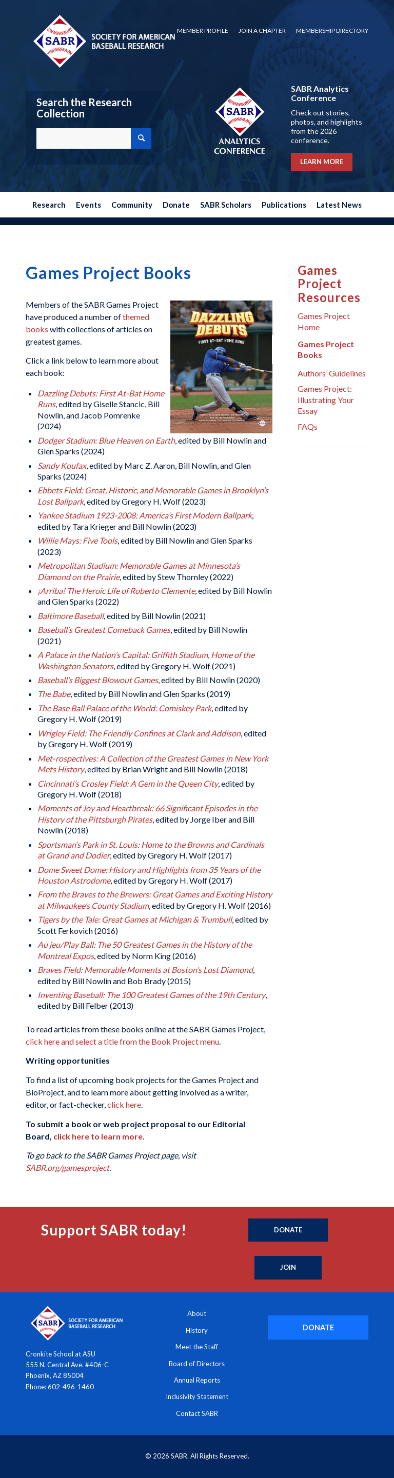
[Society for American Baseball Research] (103, 41)
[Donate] (288, 1230)
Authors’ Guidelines (332, 373)
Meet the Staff (196, 1347)
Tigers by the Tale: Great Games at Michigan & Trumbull (134, 919)
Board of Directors (197, 1364)
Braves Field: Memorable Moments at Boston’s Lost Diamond (145, 969)
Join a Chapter (262, 30)
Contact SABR (197, 1413)
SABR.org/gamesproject (67, 1167)
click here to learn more (98, 1136)
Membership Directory (332, 30)
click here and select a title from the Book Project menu (122, 1041)
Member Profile (202, 30)
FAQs (308, 426)
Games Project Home (324, 321)
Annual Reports (197, 1380)
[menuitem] (202, 30)
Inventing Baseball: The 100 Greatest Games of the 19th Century (151, 995)
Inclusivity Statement (197, 1396)
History (197, 1330)
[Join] (288, 1268)
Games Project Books (326, 349)
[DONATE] (318, 1327)
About (196, 1313)
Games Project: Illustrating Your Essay (326, 399)
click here (124, 1104)
